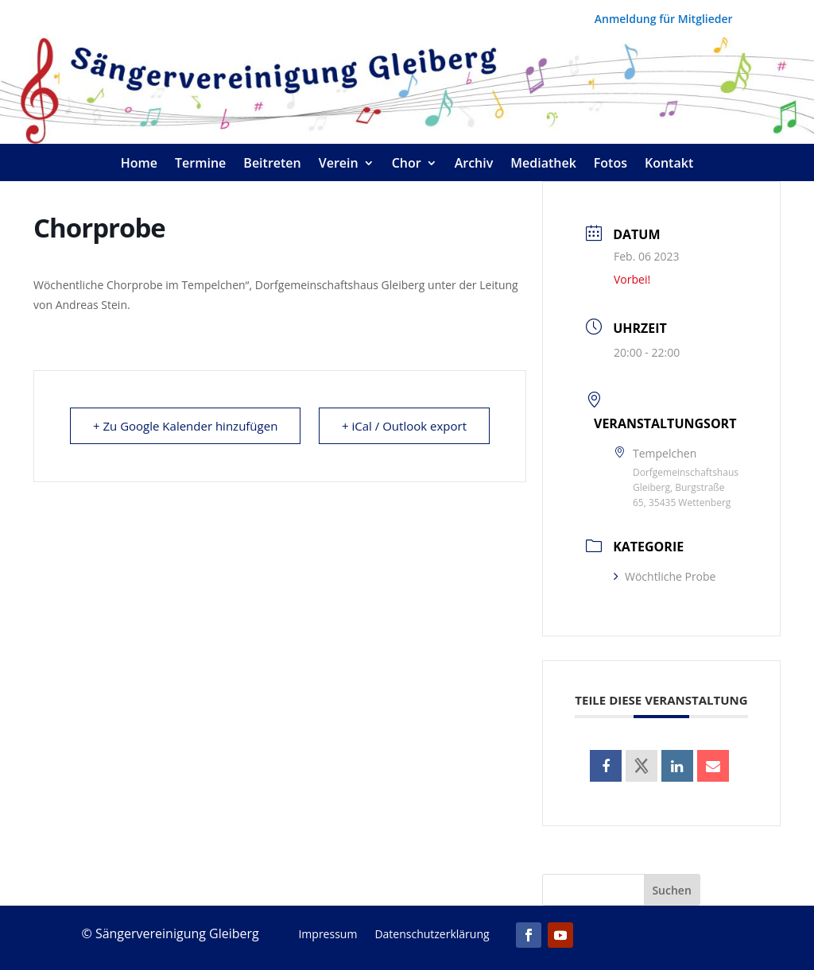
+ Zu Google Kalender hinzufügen (185, 426)
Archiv (474, 164)
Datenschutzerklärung (431, 935)
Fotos (610, 164)
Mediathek (543, 164)
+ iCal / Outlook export (404, 426)
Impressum (327, 935)
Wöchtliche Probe (664, 576)
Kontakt (669, 164)
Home (139, 164)
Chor (406, 164)
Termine (200, 164)
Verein (339, 164)
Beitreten (271, 164)
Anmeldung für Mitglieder (664, 20)
